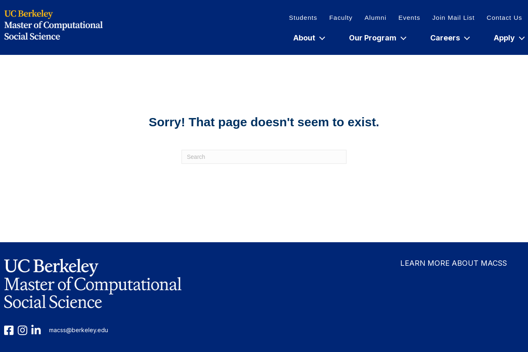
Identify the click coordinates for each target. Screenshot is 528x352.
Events (409, 17)
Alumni (376, 17)
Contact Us (504, 17)
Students (303, 17)
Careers (449, 37)
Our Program (377, 37)
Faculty (341, 17)
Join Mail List (453, 17)
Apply (509, 37)
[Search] (264, 157)
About (308, 37)
